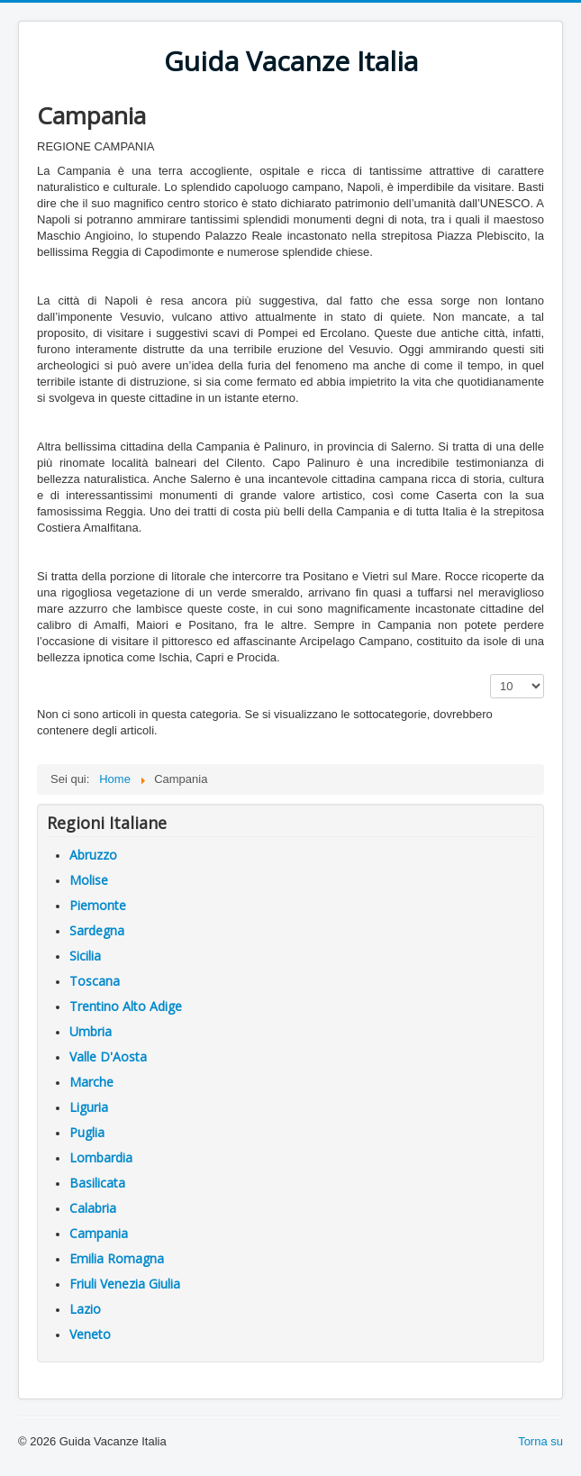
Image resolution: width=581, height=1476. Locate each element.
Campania (98, 1233)
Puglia (86, 1132)
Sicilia (85, 955)
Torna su (540, 1441)
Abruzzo (93, 854)
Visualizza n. (490, 674)
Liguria (88, 1107)
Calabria (92, 1207)
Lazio (85, 1308)
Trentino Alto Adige (125, 1006)
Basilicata (97, 1182)
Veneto (90, 1334)
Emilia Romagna (116, 1258)
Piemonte (97, 905)
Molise (88, 879)
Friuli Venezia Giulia (124, 1283)
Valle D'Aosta (108, 1056)
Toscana (94, 980)
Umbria (90, 1031)
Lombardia (100, 1157)
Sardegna (96, 930)
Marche (91, 1081)
